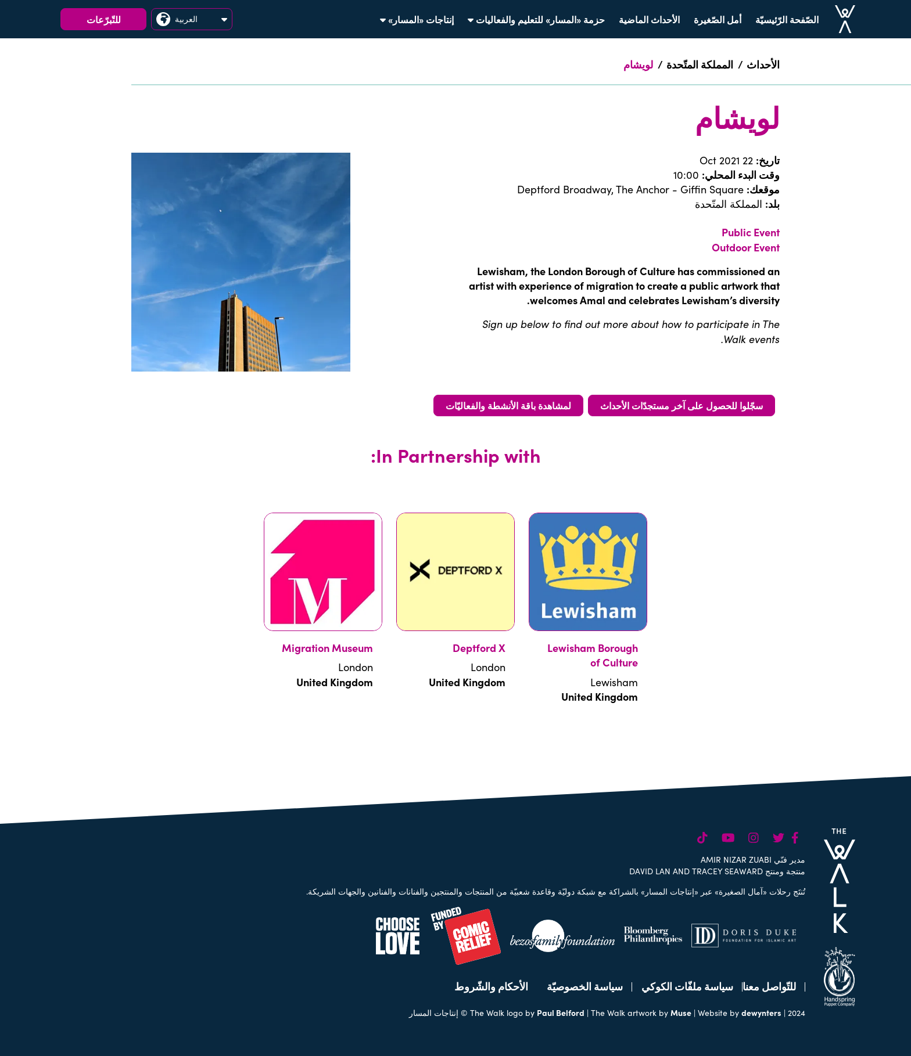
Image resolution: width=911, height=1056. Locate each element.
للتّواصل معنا (769, 986)
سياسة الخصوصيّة (585, 986)
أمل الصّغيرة (717, 19)
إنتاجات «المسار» (417, 19)
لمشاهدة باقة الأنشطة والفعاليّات (508, 405)
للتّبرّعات (104, 19)
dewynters (761, 1012)
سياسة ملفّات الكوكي (687, 986)
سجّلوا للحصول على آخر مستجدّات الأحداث (681, 405)
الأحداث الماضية (649, 19)
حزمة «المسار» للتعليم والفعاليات (536, 19)
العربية (191, 19)
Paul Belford (560, 1012)
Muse (680, 1012)
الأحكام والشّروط (491, 986)
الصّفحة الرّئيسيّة (787, 19)
